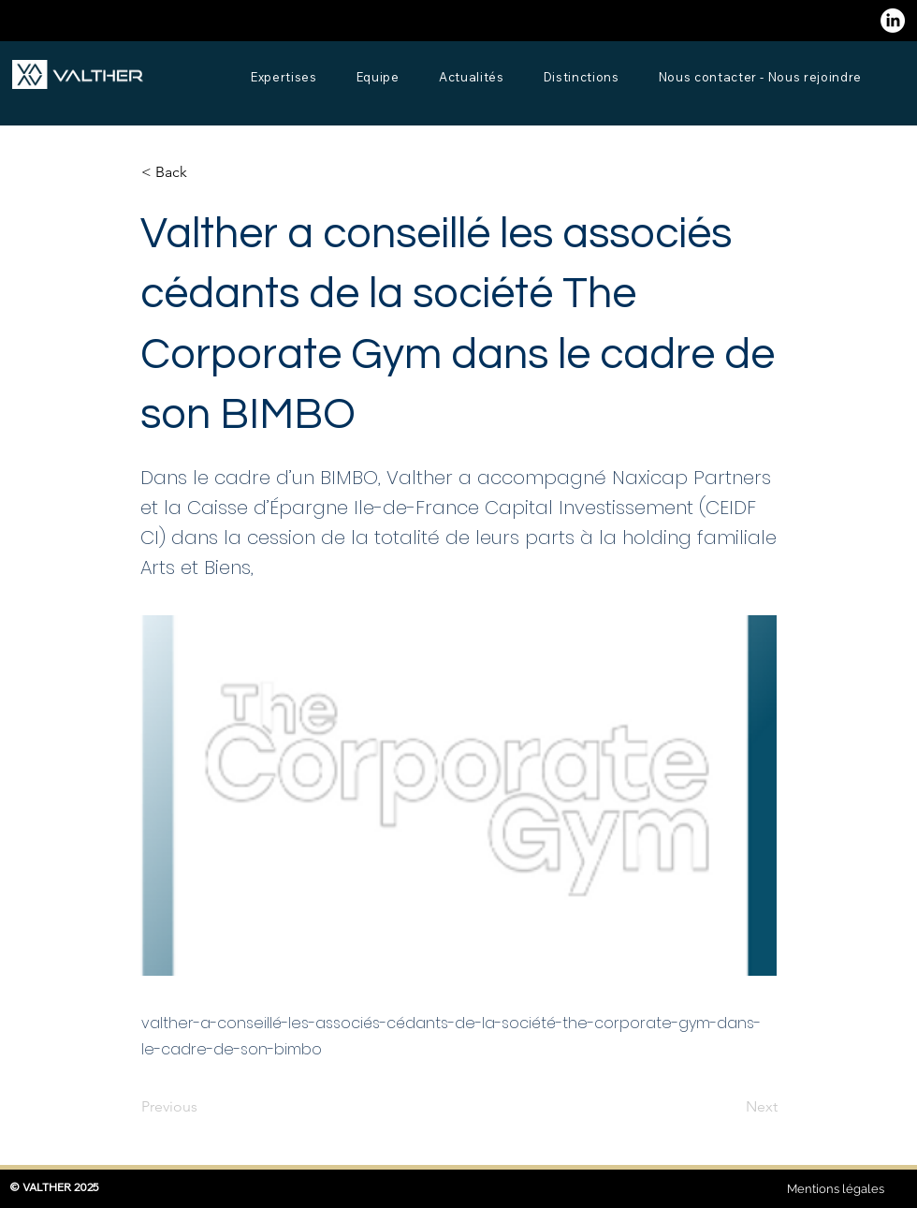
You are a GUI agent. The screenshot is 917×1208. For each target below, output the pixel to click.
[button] (203, 172)
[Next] (731, 1107)
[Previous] (203, 1107)
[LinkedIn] (893, 20)
